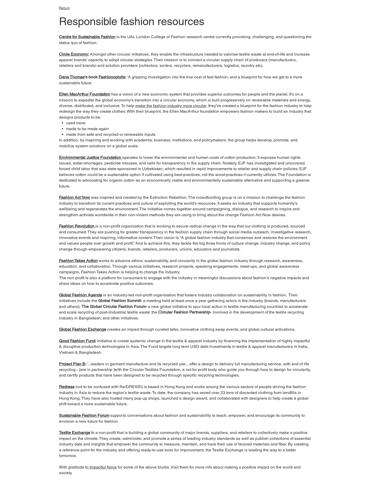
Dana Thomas (72, 77)
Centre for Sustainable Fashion (87, 36)
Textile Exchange (74, 432)
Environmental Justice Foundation (90, 157)
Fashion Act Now (74, 197)
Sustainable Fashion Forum (84, 415)
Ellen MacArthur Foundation (84, 94)
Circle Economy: (74, 54)
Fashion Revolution (77, 226)
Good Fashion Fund (77, 340)
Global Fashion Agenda (80, 295)
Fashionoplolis (111, 77)
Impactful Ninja (102, 467)
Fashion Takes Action (78, 260)
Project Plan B (72, 363)
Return (64, 8)
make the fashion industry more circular (170, 105)
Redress (66, 386)
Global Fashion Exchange (82, 329)
